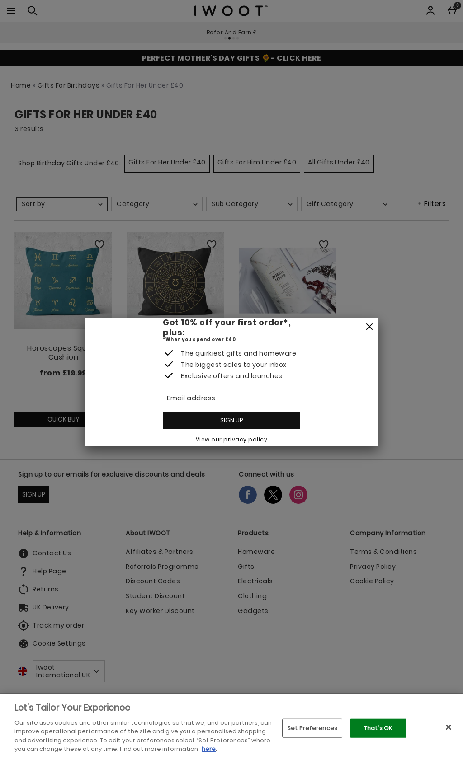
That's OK (378, 728)
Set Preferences (312, 728)
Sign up (231, 420)
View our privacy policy (232, 439)
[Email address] (231, 398)
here (209, 749)
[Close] (369, 327)
